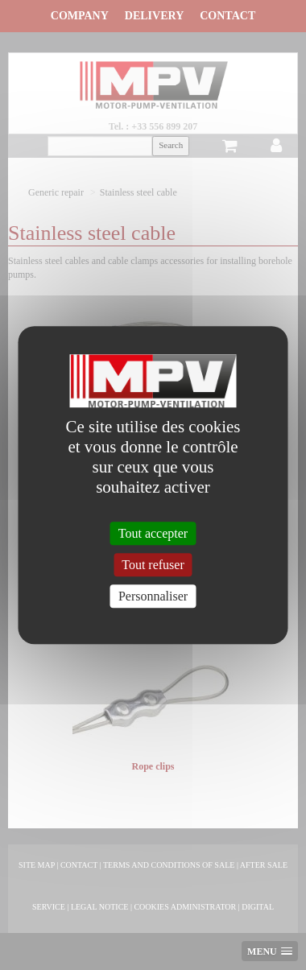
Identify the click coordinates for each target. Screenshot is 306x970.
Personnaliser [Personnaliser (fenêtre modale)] (153, 596)
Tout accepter (153, 533)
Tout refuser (153, 565)
